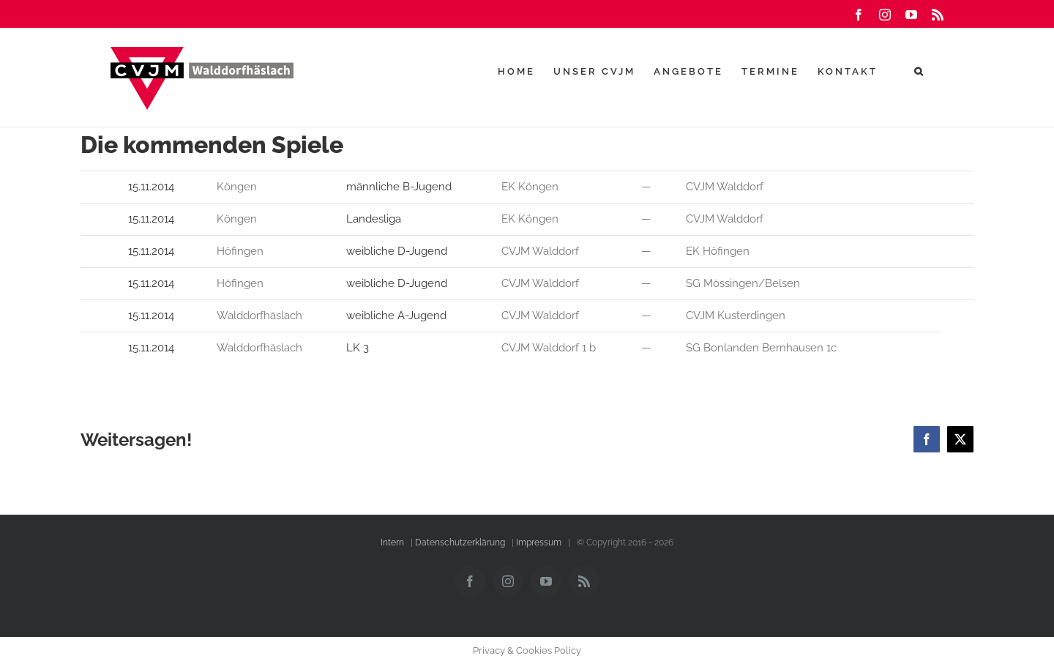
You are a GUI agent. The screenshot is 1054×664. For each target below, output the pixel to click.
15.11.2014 (152, 186)
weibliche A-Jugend (396, 315)
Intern (392, 542)
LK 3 (357, 347)
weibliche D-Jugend (396, 251)
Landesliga (373, 218)
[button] (919, 71)
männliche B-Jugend (400, 186)
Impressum (538, 542)
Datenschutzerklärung (460, 542)
